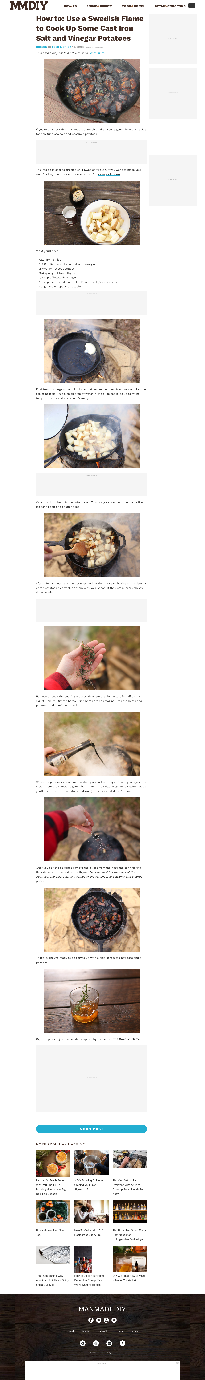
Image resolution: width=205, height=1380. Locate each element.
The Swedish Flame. (127, 1039)
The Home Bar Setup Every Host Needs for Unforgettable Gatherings (129, 1235)
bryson (42, 46)
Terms (134, 1331)
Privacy (120, 1331)
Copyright (103, 1331)
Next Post (91, 1129)
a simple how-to (109, 174)
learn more (96, 53)
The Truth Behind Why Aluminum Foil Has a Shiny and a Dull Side (52, 1280)
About (70, 1331)
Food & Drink (61, 46)
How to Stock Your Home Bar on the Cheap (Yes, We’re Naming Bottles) (89, 1280)
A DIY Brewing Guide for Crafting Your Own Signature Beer (89, 1185)
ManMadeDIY (102, 1309)
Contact (86, 1331)
